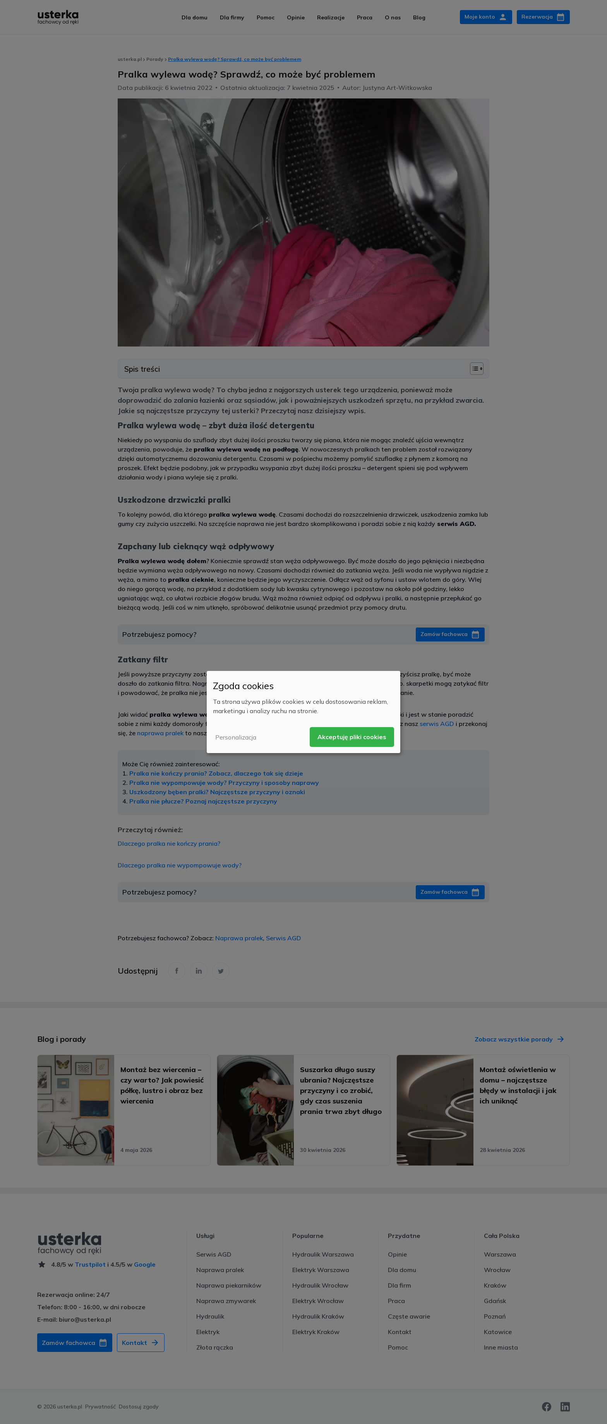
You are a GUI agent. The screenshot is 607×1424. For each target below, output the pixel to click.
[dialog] (303, 712)
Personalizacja (235, 737)
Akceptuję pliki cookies (351, 737)
